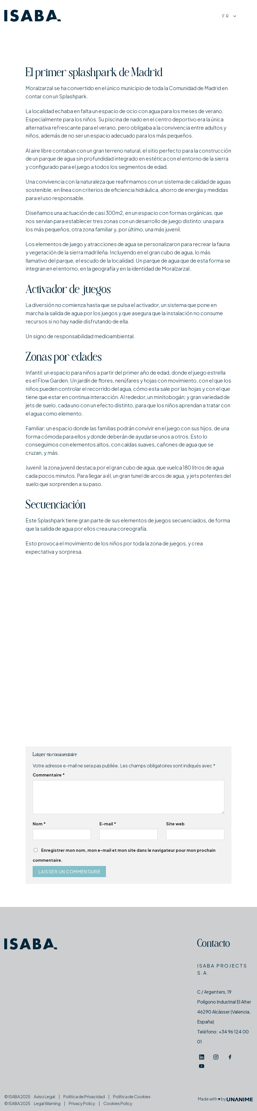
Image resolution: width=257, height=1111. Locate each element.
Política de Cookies (132, 1096)
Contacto (213, 944)
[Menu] (247, 16)
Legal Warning (47, 1103)
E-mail (107, 823)
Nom (39, 823)
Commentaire (49, 774)
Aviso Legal (44, 1096)
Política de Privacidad (84, 1096)
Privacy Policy (82, 1103)
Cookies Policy (117, 1103)
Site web (175, 823)
